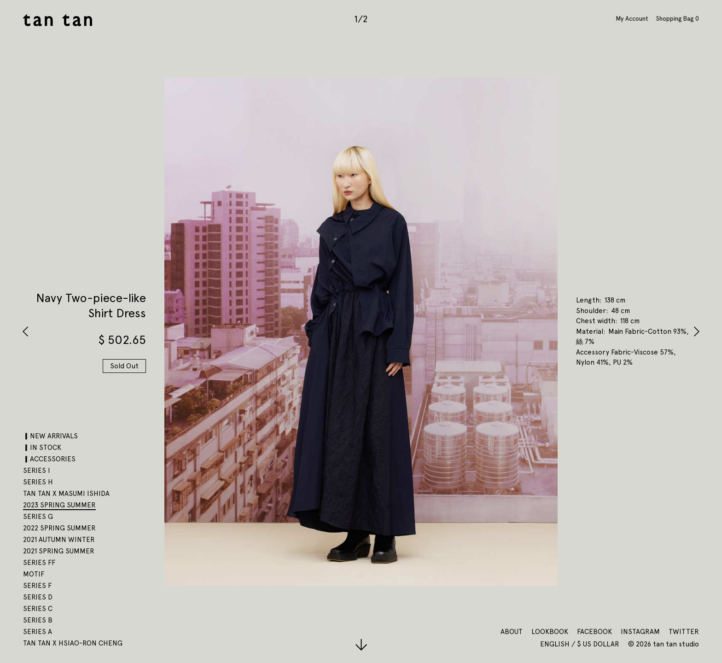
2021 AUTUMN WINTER (59, 539)
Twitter (684, 632)
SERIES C (37, 609)
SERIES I (36, 470)
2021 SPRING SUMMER (58, 551)
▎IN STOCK (42, 447)
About (512, 632)
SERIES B (37, 620)
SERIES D (37, 597)
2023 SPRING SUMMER (59, 505)
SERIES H (38, 482)
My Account (632, 18)
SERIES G (38, 516)
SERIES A (37, 632)
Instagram (640, 632)
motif (33, 574)
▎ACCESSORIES (49, 459)
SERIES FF (39, 562)
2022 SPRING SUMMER (59, 528)
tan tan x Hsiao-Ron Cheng (72, 643)
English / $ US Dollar (580, 644)
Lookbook (549, 632)
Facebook (594, 632)
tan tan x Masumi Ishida (66, 493)
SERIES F (37, 586)
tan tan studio (57, 20)
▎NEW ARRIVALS (50, 436)
